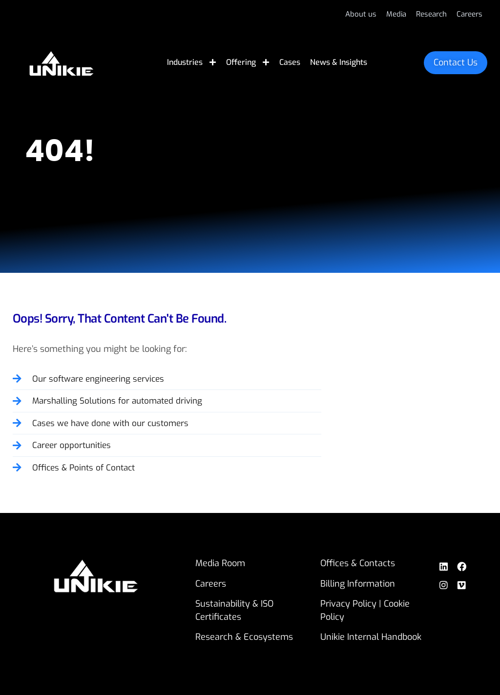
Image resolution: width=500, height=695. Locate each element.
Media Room (221, 563)
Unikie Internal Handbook (371, 637)
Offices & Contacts (358, 563)
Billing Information (358, 584)
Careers (211, 584)
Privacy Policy (349, 604)
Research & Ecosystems (244, 637)
